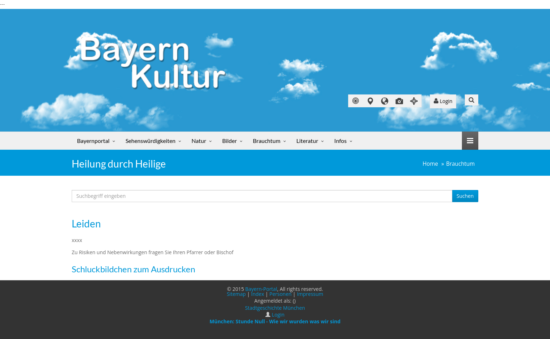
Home (430, 164)
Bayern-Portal (261, 289)
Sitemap (236, 294)
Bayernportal (93, 140)
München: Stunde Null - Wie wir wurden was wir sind (274, 321)
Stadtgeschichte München (275, 307)
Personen (280, 294)
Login (443, 101)
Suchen (465, 195)
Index (257, 294)
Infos (340, 140)
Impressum (310, 294)
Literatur (307, 140)
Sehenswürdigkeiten (150, 140)
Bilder (229, 140)
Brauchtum (266, 140)
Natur (199, 140)
